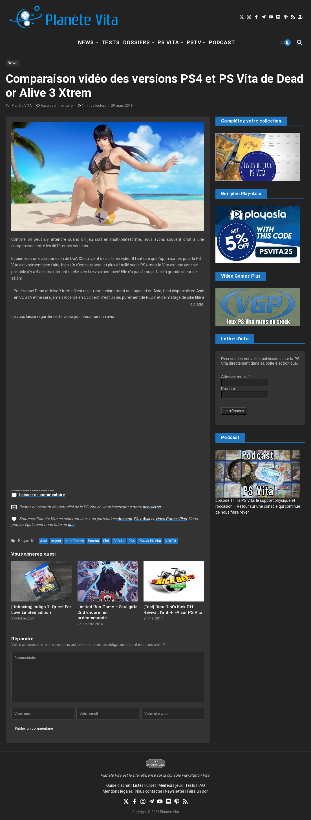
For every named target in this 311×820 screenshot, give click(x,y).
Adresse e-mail (235, 376)
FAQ (201, 785)
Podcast (222, 42)
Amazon (124, 518)
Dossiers (138, 42)
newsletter (152, 507)
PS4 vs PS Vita (150, 541)
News (88, 42)
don (71, 524)
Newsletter (174, 791)
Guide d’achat (118, 785)
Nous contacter (148, 791)
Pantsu (93, 541)
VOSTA (170, 541)
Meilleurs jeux (170, 785)
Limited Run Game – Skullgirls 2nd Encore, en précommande (107, 612)
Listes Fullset (144, 785)
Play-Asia (142, 518)
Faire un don (198, 791)
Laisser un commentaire (42, 495)
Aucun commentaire (57, 106)
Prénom (228, 388)
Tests (111, 42)
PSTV (196, 42)
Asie (43, 541)
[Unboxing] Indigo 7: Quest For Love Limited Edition (41, 609)
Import (56, 541)
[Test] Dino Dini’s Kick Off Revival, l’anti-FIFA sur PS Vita (173, 609)
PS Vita (170, 42)
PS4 (131, 541)
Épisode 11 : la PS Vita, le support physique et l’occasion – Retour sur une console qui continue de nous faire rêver (257, 506)
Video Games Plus (171, 518)
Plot (106, 541)
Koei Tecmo (74, 541)
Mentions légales (118, 791)
